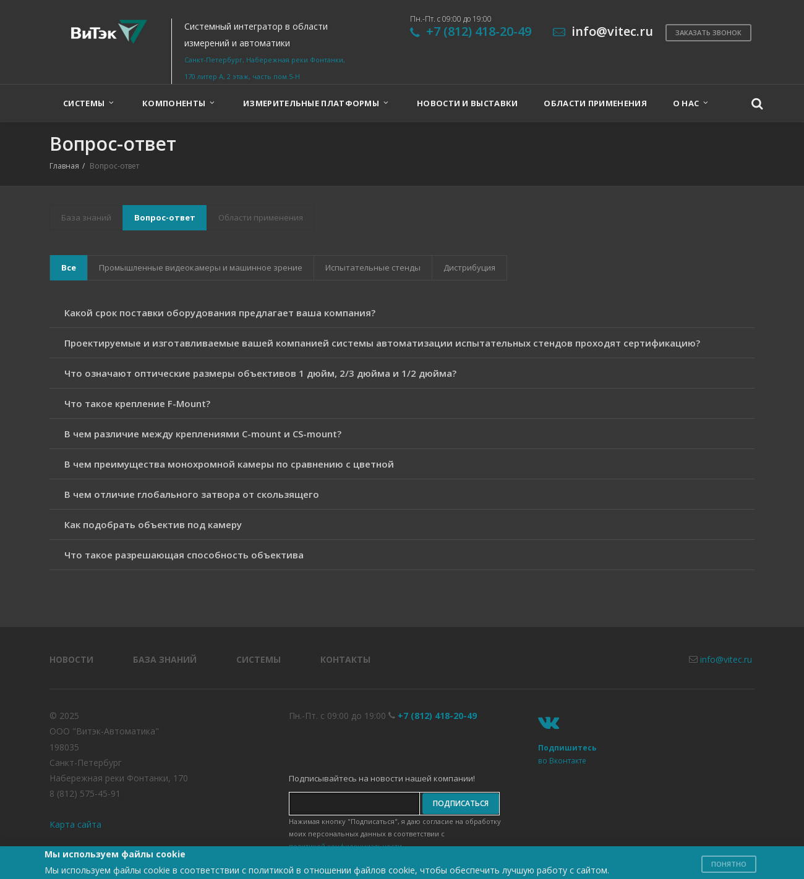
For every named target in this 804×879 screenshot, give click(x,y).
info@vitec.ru (726, 659)
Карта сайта (75, 824)
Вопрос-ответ (164, 217)
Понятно (728, 863)
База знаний (86, 217)
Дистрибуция (469, 267)
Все (68, 267)
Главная (64, 166)
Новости (71, 659)
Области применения (260, 217)
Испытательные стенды (373, 267)
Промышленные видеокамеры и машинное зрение (200, 267)
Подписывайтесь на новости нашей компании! (382, 778)
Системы (258, 659)
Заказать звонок (708, 32)
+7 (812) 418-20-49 (478, 31)
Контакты (345, 659)
